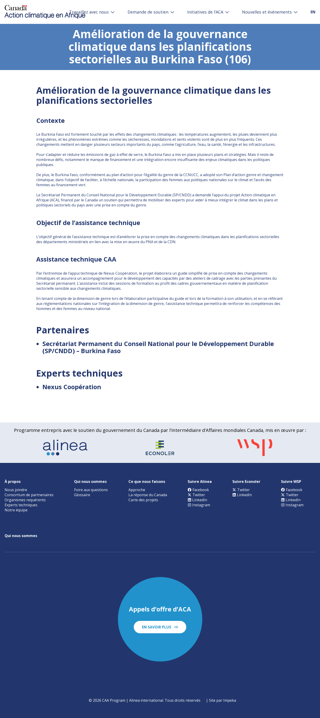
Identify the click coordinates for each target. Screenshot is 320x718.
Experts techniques (21, 504)
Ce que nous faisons (146, 481)
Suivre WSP (291, 481)
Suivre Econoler (246, 481)
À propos (13, 481)
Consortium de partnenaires (29, 494)
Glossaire (82, 494)
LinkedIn (197, 499)
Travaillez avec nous (89, 12)
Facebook (198, 489)
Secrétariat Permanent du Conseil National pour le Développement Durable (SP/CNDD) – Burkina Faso (158, 347)
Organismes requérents (25, 499)
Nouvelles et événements (267, 12)
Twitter (196, 494)
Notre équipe (16, 509)
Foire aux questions (91, 489)
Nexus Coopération (71, 387)
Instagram (199, 504)
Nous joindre (16, 489)
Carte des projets (143, 499)
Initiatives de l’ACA (205, 12)
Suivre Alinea (200, 481)
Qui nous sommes (90, 481)
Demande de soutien (148, 12)
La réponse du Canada (147, 494)
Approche (136, 489)
